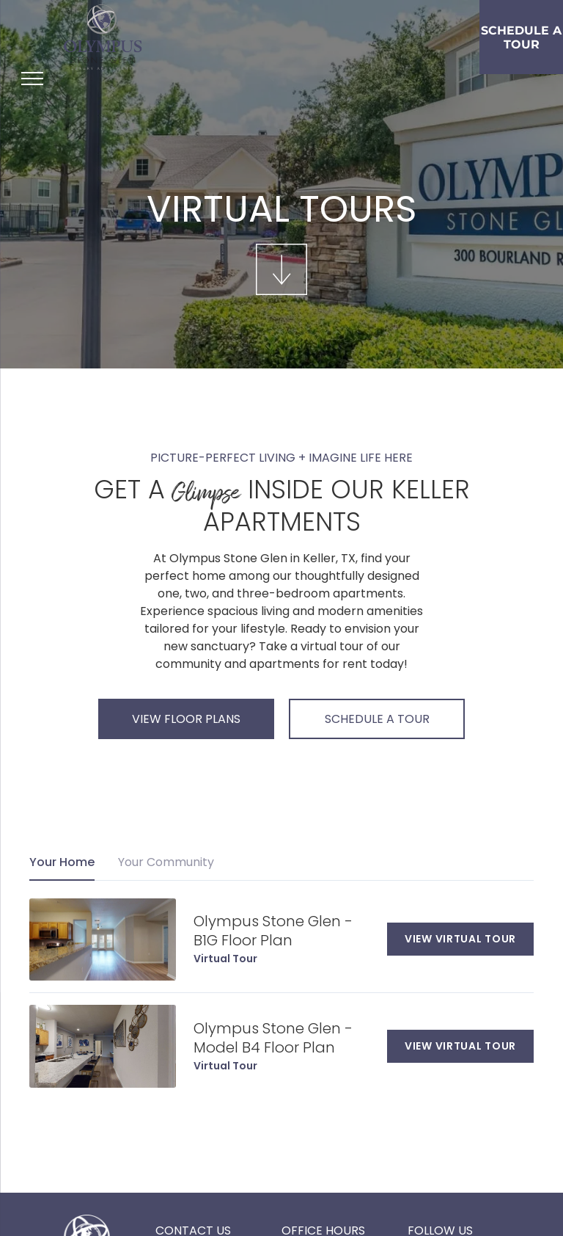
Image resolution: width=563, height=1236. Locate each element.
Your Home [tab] (62, 862)
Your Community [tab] (166, 862)
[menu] (32, 78)
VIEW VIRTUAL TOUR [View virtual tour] (460, 938)
